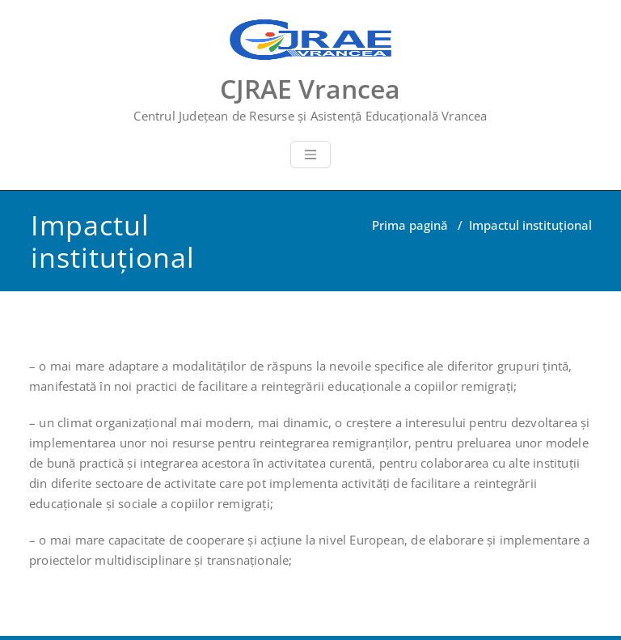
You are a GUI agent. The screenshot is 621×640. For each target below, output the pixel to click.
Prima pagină (410, 225)
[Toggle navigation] (310, 154)
